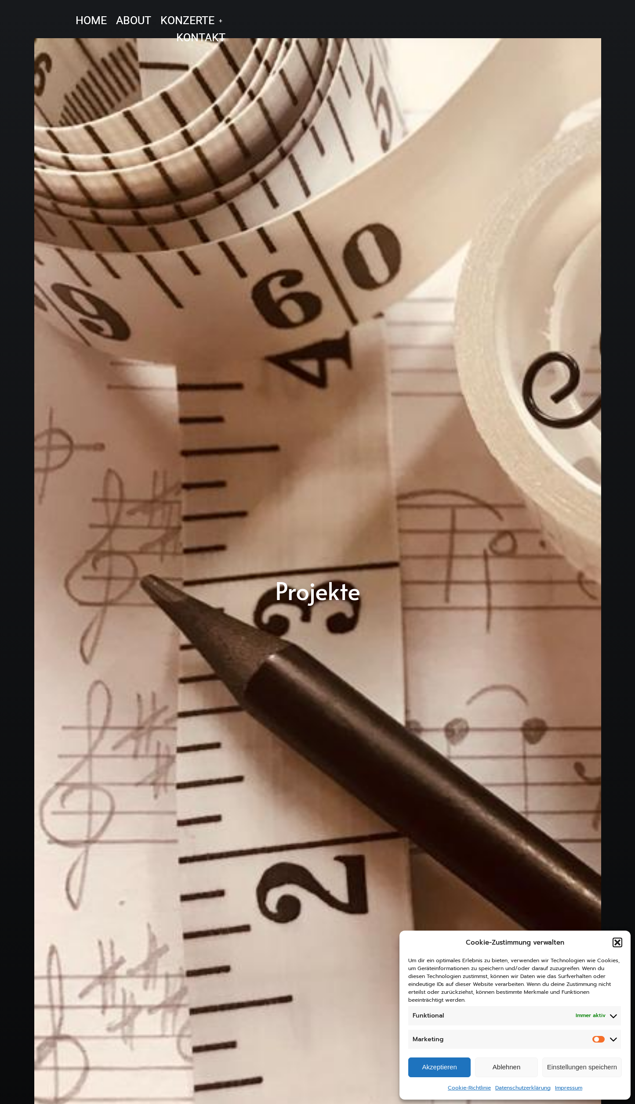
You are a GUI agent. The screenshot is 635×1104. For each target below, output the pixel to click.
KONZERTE (191, 20)
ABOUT (133, 20)
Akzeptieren (439, 1067)
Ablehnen (506, 1067)
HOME (91, 20)
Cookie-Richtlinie (469, 1088)
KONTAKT (200, 37)
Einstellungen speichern (582, 1067)
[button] (617, 942)
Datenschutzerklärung (523, 1088)
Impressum (568, 1088)
